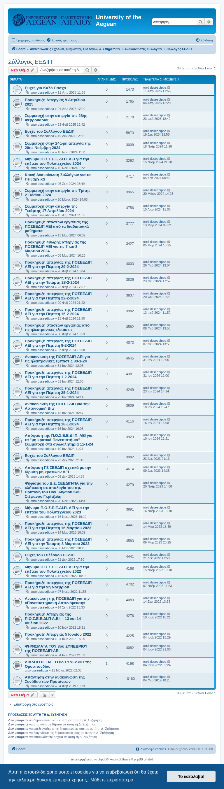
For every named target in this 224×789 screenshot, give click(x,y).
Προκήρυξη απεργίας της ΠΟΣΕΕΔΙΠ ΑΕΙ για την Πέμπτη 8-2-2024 (58, 343)
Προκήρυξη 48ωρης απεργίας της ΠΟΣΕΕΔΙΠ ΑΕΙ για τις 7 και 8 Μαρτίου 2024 (55, 246)
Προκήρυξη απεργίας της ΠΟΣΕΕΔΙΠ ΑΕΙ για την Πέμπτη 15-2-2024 (58, 311)
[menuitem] (61, 40)
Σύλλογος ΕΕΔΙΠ (30, 62)
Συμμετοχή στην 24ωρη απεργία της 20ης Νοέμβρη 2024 (58, 145)
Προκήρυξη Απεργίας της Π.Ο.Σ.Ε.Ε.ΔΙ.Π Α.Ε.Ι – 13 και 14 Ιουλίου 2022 (53, 618)
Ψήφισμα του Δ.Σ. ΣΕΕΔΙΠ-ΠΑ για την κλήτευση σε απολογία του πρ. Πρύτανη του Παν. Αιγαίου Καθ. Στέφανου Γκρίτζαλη (59, 490)
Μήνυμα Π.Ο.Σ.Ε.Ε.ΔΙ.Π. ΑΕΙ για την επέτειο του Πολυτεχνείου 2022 (57, 569)
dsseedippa (46, 92)
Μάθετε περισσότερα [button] (112, 779)
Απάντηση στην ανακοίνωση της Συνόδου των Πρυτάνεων (55, 679)
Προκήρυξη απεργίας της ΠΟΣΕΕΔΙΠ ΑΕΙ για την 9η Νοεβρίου (58, 585)
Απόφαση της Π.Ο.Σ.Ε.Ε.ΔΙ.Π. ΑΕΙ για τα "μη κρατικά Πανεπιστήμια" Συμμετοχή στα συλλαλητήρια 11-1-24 (59, 439)
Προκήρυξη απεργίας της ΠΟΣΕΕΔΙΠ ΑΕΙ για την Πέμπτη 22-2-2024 (58, 296)
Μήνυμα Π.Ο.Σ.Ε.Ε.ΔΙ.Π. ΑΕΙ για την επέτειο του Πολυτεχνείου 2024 (57, 161)
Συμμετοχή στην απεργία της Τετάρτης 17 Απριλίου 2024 (51, 208)
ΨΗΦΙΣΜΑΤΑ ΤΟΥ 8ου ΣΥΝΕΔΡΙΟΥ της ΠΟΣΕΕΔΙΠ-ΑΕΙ (56, 648)
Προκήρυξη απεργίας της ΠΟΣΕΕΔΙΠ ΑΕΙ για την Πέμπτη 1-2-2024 (58, 374)
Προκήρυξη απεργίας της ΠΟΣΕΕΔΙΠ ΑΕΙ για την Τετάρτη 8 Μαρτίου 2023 (58, 541)
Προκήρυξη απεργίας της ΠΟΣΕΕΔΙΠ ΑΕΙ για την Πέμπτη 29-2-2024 (58, 264)
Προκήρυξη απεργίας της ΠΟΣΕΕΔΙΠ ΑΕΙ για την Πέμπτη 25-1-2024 (58, 390)
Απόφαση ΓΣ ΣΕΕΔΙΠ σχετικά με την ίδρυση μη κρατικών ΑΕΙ (58, 469)
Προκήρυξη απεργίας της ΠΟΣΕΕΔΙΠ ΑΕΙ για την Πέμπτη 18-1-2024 (58, 422)
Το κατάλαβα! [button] (191, 776)
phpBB (102, 759)
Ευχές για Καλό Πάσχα (45, 88)
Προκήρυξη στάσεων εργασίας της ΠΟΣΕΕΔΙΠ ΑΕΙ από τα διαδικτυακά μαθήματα (57, 226)
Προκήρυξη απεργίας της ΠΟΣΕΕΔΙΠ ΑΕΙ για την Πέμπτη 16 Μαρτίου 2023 (58, 525)
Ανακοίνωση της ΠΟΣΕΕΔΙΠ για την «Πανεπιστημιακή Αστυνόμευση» (57, 600)
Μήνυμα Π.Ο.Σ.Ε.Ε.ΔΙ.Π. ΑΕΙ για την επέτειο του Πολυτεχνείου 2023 (57, 510)
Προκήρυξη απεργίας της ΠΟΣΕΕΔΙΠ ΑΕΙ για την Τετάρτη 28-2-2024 (58, 280)
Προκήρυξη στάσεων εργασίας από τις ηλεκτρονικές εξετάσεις (57, 327)
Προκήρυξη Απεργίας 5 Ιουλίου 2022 (58, 634)
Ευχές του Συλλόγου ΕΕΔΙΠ (50, 131)
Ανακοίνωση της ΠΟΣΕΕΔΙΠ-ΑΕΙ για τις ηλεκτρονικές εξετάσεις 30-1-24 (57, 359)
